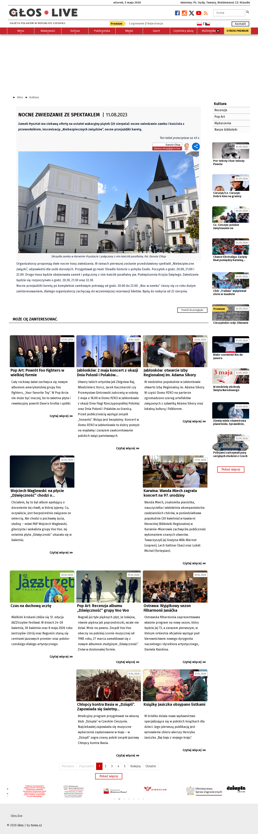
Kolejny (135, 766)
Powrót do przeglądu (192, 310)
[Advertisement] (129, 63)
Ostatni (151, 766)
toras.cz (36, 825)
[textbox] (229, 12)
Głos (20, 97)
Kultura (34, 97)
